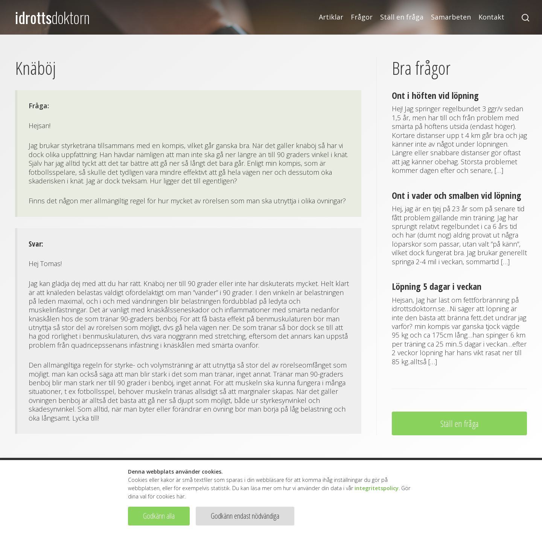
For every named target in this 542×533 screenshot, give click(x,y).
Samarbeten (451, 17)
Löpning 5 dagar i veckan (436, 286)
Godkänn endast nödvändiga (245, 516)
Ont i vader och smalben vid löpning (456, 195)
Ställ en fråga (401, 17)
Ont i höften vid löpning (435, 95)
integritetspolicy (377, 488)
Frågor (362, 17)
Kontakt (491, 17)
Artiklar (331, 17)
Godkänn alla (159, 516)
